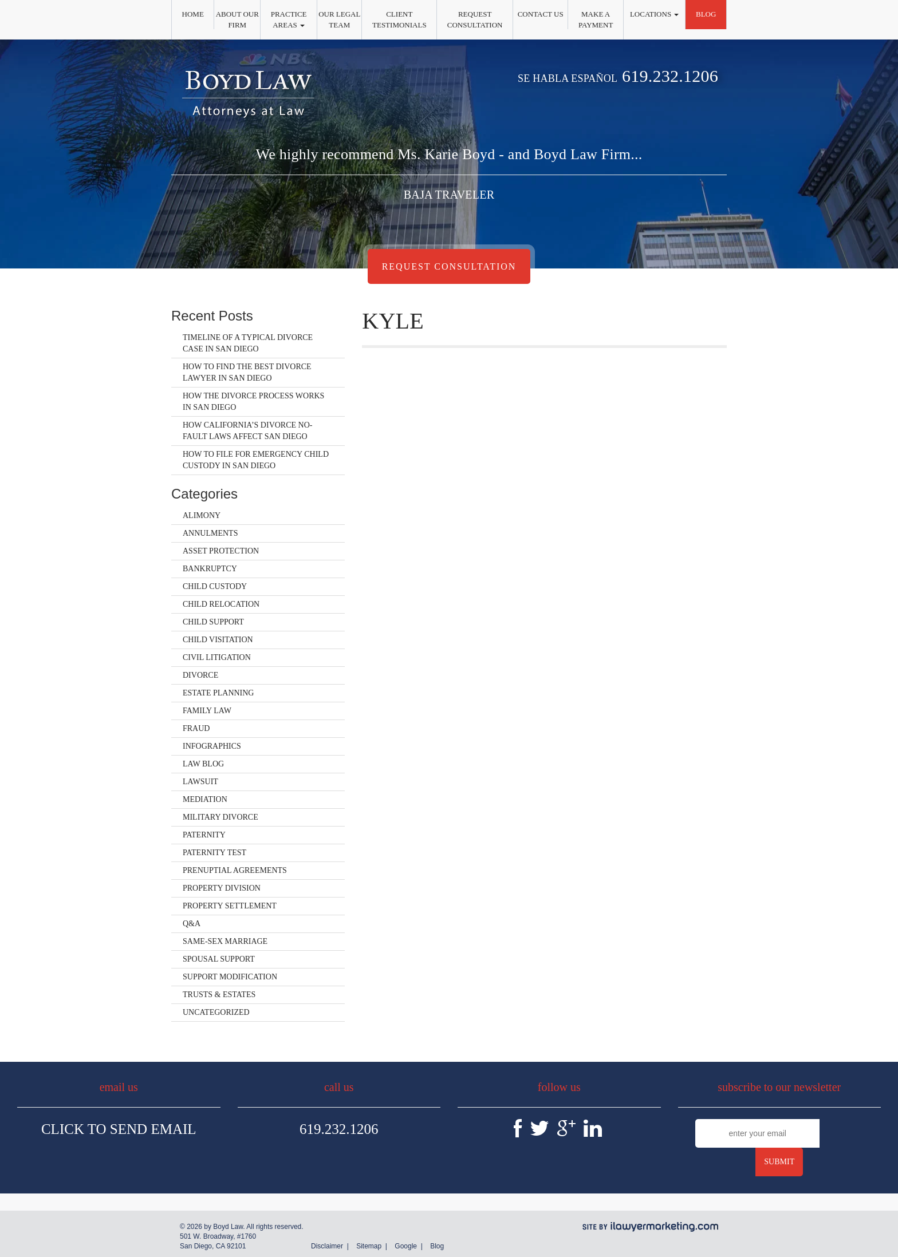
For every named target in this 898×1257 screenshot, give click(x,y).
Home (193, 14)
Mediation (205, 799)
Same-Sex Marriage (225, 941)
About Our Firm (237, 19)
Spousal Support (219, 959)
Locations (654, 14)
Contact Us (541, 14)
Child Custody (215, 586)
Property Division (222, 888)
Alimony (201, 515)
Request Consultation (475, 19)
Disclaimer (327, 1246)
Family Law (207, 710)
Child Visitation (218, 639)
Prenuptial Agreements (235, 870)
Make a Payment (595, 19)
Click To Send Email (118, 1129)
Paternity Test (214, 852)
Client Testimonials (399, 19)
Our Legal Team (339, 19)
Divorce (200, 675)
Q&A (191, 923)
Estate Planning (218, 693)
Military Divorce (220, 817)
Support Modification (230, 977)
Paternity (204, 835)
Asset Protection (221, 551)
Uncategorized (216, 1012)
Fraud (196, 728)
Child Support (213, 622)
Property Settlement (230, 906)
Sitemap (368, 1246)
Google (406, 1246)
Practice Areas (289, 19)
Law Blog (203, 764)
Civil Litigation (217, 657)
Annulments (210, 533)
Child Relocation (221, 604)
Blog (706, 14)
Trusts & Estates (219, 994)
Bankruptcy (210, 568)
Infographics (212, 746)
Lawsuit (200, 781)
